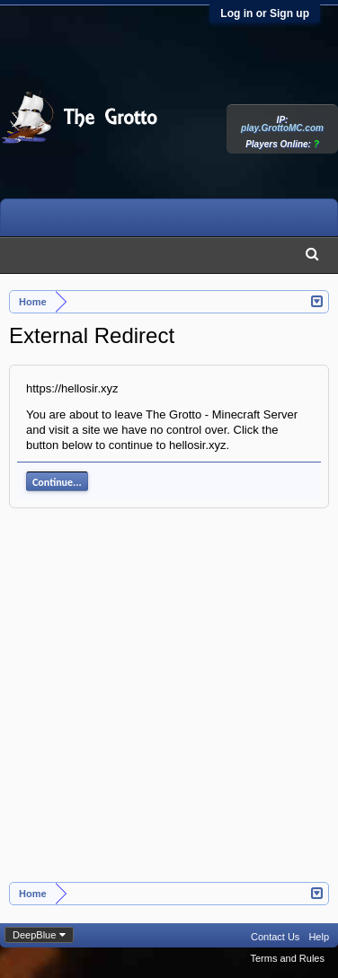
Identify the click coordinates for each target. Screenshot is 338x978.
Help (318, 936)
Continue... (57, 482)
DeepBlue (34, 935)
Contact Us (275, 936)
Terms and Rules (287, 958)
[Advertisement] (168, 704)
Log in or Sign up (264, 13)
